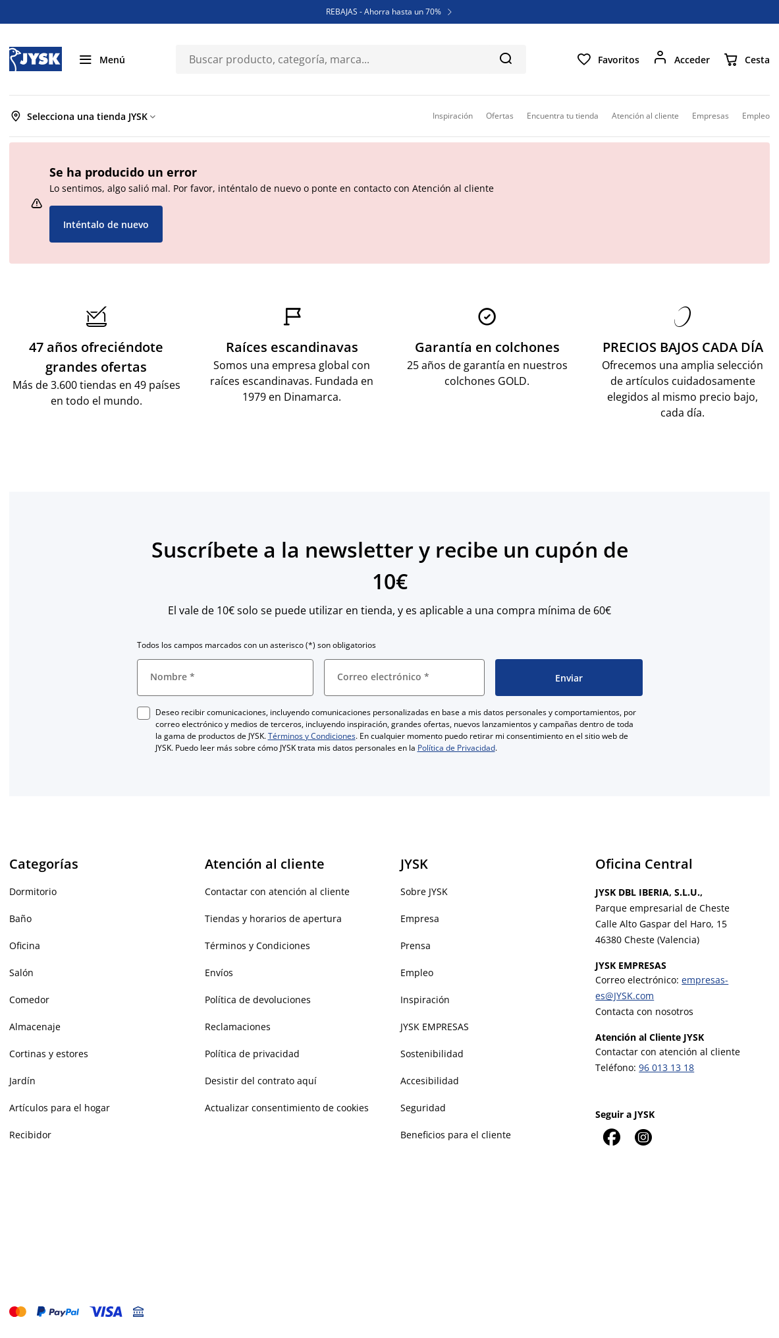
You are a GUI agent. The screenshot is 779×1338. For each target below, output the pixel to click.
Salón (21, 972)
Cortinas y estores (48, 1053)
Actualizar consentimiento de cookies (287, 1107)
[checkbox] (143, 713)
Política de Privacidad (456, 747)
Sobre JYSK (424, 891)
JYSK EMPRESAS (434, 1026)
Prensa (415, 945)
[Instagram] (642, 1137)
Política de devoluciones (258, 999)
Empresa (419, 918)
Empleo (416, 972)
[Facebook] (611, 1137)
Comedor (29, 999)
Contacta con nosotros (644, 1011)
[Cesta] (746, 59)
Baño (20, 918)
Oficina (24, 945)
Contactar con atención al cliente (277, 891)
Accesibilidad (429, 1080)
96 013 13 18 (666, 1067)
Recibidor (30, 1134)
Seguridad (423, 1107)
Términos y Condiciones (312, 736)
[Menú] (101, 59)
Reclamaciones (238, 1026)
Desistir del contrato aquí (261, 1080)
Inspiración (425, 999)
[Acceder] (681, 59)
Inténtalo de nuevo (106, 224)
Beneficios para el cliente (455, 1134)
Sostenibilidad (432, 1053)
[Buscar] (505, 58)
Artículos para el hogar (59, 1107)
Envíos (219, 972)
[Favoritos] (607, 59)
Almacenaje (35, 1026)
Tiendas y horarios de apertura (273, 918)
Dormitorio (33, 891)
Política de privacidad (252, 1053)
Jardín (22, 1080)
